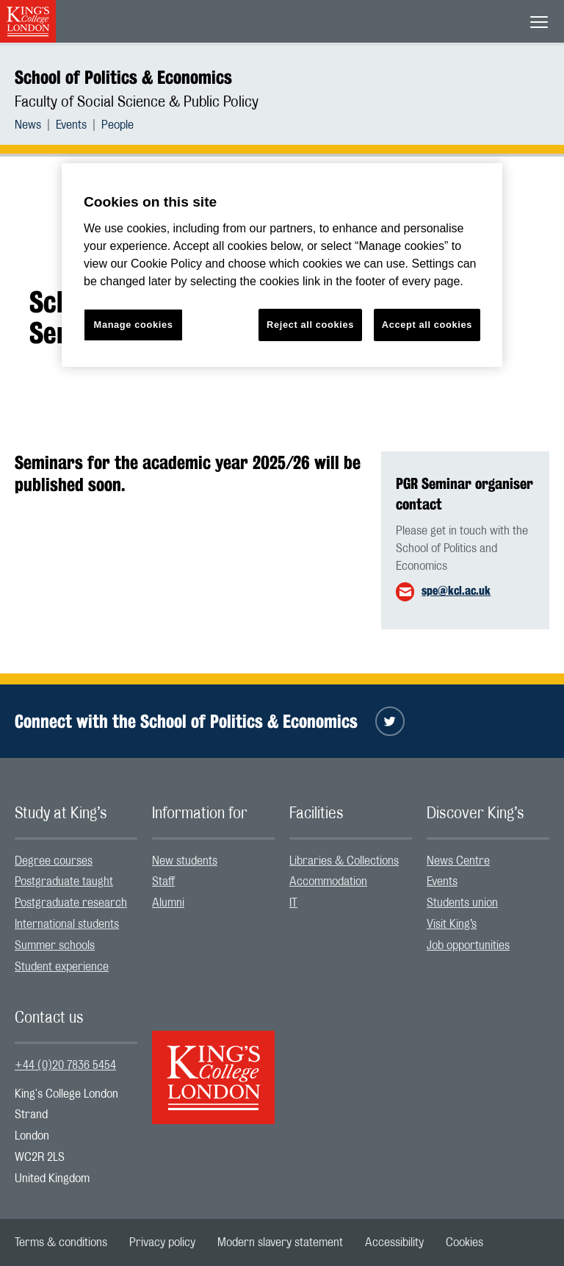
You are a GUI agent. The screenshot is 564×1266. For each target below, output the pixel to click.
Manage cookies (133, 324)
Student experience (62, 967)
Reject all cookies (310, 324)
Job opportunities (468, 945)
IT (293, 903)
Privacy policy (162, 1242)
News (28, 125)
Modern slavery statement (280, 1242)
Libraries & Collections (344, 861)
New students (184, 861)
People (117, 125)
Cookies (464, 1242)
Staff (163, 881)
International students (67, 924)
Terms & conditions (61, 1242)
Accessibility (394, 1242)
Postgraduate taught (64, 881)
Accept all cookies (427, 324)
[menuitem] (35, 125)
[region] (282, 265)
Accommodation (328, 881)
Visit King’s (452, 924)
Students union (462, 903)
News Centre (458, 861)
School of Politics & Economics (123, 77)
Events (71, 125)
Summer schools (55, 945)
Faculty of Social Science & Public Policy (136, 102)
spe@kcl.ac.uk (456, 590)
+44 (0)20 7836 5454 (65, 1065)
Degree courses (54, 861)
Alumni (168, 903)
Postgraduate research (71, 903)
